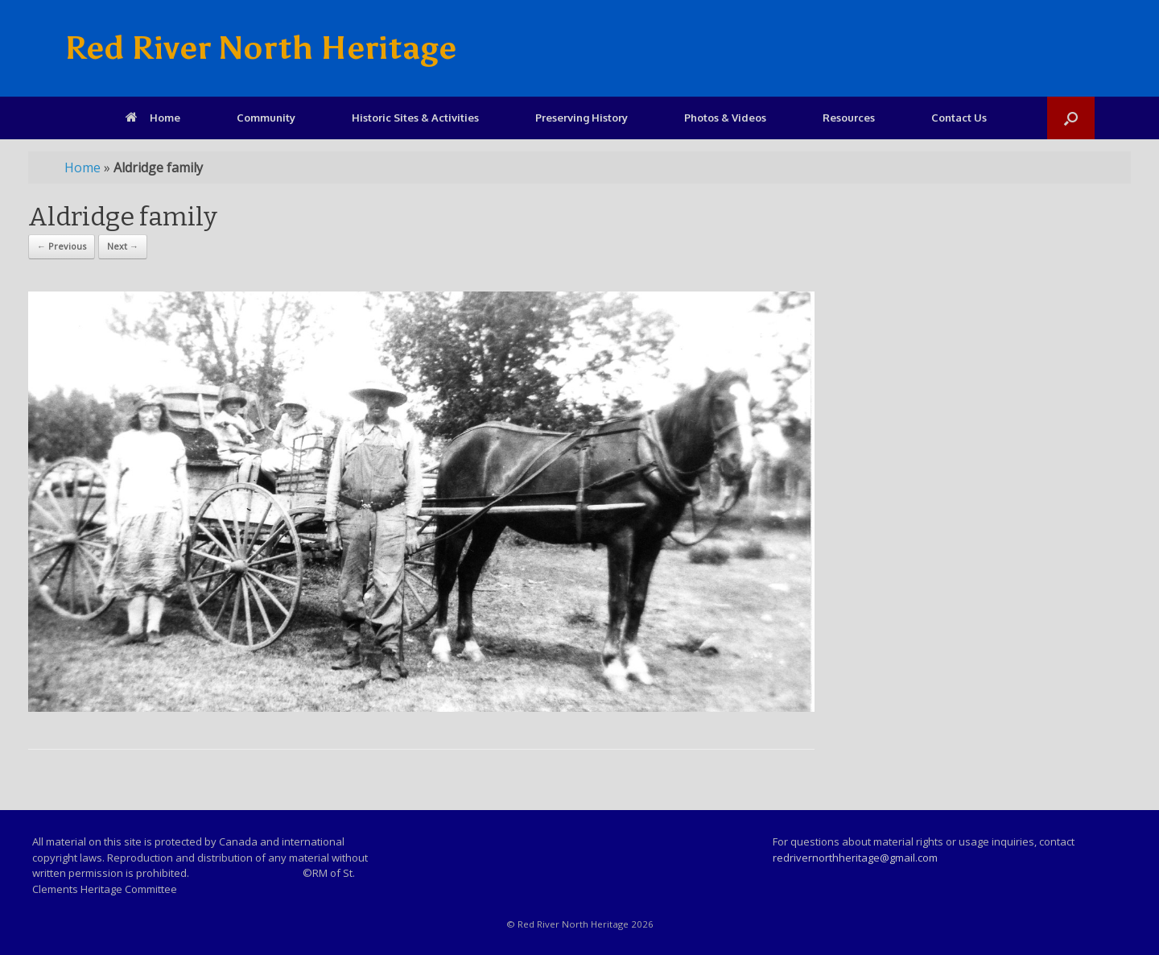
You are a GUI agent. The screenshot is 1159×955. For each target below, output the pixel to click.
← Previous (61, 246)
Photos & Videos (725, 117)
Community (266, 117)
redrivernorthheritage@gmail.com (855, 857)
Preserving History (581, 117)
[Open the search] (1071, 118)
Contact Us (959, 117)
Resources (849, 117)
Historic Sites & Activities (415, 117)
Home (153, 117)
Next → (122, 246)
